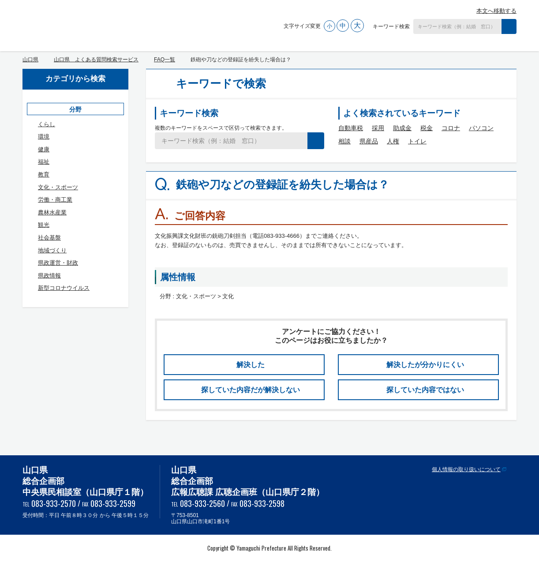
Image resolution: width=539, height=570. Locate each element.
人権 (393, 141)
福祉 (43, 161)
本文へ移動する (496, 11)
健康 (43, 149)
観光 (43, 224)
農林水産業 (52, 212)
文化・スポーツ (58, 187)
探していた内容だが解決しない (250, 390)
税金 (426, 127)
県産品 (368, 141)
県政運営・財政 (58, 262)
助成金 (402, 127)
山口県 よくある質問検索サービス (113, 23)
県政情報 (49, 275)
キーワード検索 (391, 26)
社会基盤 (49, 237)
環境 (43, 136)
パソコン (481, 127)
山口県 (30, 59)
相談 (344, 141)
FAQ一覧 (164, 59)
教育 (43, 174)
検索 (509, 26)
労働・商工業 (55, 199)
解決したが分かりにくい (425, 364)
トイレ (417, 141)
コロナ (451, 127)
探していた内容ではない (425, 390)
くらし (46, 124)
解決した (250, 364)
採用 (378, 127)
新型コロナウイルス (64, 288)
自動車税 (350, 127)
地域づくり (52, 250)
